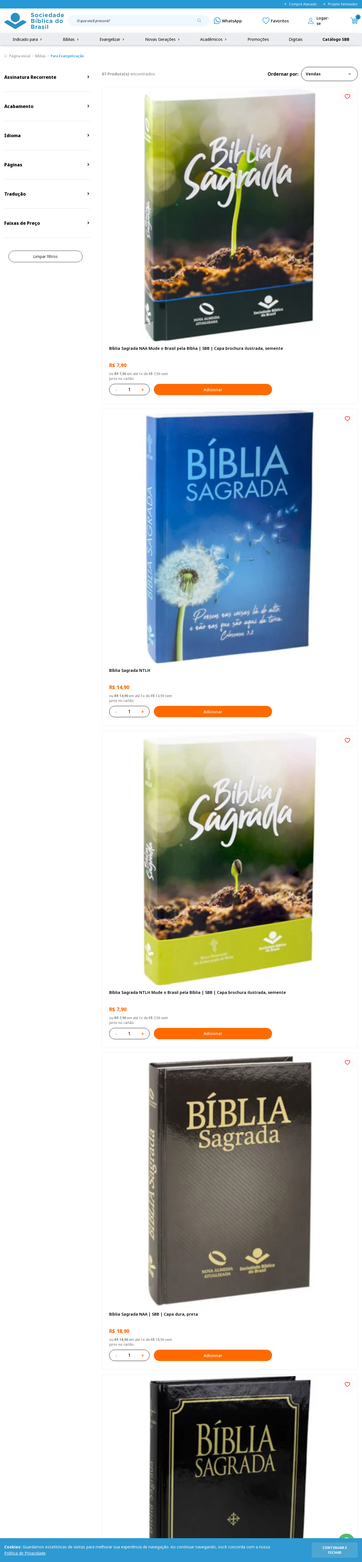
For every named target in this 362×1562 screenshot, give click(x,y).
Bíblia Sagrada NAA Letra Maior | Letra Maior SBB (228, 622)
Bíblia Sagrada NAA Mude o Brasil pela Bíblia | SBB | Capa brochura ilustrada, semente (141, 178)
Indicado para (28, 39)
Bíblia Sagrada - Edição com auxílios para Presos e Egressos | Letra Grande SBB (140, 1213)
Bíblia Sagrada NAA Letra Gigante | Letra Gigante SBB (315, 474)
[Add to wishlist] (175, 95)
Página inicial (19, 56)
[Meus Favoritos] (275, 20)
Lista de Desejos (140, 1449)
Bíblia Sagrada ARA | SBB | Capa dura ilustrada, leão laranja (313, 1065)
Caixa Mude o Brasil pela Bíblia (311, 915)
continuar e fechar (334, 1550)
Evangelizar (112, 39)
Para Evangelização (67, 56)
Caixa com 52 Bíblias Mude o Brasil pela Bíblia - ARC (229, 1065)
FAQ (8, 1439)
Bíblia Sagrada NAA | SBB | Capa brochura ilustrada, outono (227, 917)
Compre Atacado (300, 4)
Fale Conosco (189, 1428)
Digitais (296, 39)
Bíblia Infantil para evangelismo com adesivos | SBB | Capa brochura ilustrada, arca (140, 622)
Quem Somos (17, 1428)
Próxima (255, 1291)
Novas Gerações (163, 39)
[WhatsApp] (228, 20)
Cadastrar (302, 1382)
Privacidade (61, 1428)
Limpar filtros (45, 256)
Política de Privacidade (25, 1553)
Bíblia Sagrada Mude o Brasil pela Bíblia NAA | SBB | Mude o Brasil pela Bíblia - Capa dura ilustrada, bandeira (141, 918)
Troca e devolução (68, 1449)
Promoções (258, 39)
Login (130, 1428)
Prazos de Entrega (68, 1460)
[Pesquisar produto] (201, 23)
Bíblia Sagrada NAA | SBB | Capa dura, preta (140, 326)
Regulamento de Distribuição (77, 1439)
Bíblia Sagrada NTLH (215, 175)
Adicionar (165, 217)
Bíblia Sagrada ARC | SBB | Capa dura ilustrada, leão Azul (313, 769)
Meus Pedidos (138, 1439)
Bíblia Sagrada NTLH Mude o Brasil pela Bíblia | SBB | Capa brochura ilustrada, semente (315, 178)
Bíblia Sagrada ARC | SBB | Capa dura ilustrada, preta (227, 326)
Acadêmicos (214, 39)
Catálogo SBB (335, 39)
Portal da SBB (17, 1449)
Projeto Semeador (340, 4)
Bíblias (71, 39)
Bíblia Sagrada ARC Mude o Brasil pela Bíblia (314, 326)
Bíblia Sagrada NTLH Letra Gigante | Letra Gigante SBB (136, 769)
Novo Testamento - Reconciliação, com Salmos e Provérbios (229, 474)
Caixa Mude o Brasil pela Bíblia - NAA (313, 1213)
